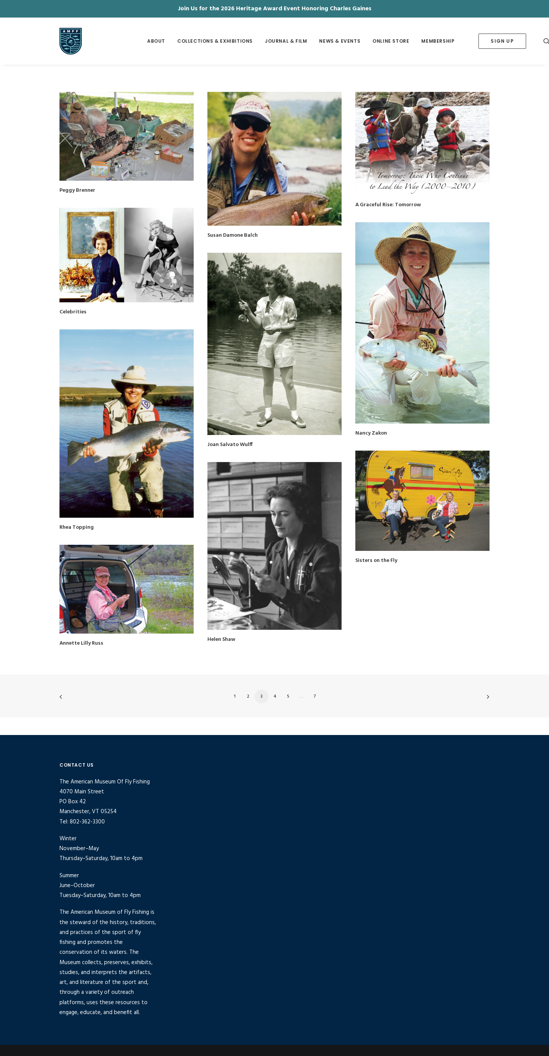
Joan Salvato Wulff (230, 444)
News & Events (339, 41)
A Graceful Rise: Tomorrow (388, 205)
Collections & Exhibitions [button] (215, 41)
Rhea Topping (76, 527)
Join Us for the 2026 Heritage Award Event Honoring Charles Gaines (274, 9)
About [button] (156, 41)
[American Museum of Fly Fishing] (91, 41)
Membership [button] (437, 41)
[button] (126, 136)
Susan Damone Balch (232, 235)
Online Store (390, 41)
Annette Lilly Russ (81, 643)
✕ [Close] (540, 9)
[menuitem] (156, 41)
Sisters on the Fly (376, 560)
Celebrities (73, 312)
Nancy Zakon (371, 433)
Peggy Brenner (77, 190)
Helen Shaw (221, 639)
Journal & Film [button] (286, 41)
